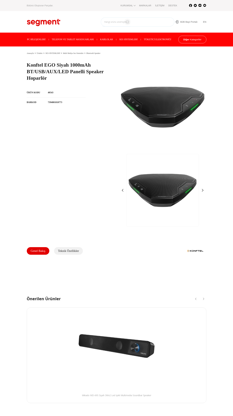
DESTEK (172, 5)
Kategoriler (192, 39)
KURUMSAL (128, 5)
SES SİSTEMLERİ (128, 39)
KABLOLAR (106, 39)
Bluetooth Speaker (93, 53)
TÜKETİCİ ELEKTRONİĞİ (157, 39)
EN (204, 21)
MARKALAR (145, 5)
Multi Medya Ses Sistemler (73, 53)
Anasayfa (30, 53)
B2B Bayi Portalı (186, 22)
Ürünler (40, 53)
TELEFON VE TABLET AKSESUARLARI (73, 39)
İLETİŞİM (159, 5)
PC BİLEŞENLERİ (36, 39)
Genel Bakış (38, 250)
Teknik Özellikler (68, 250)
